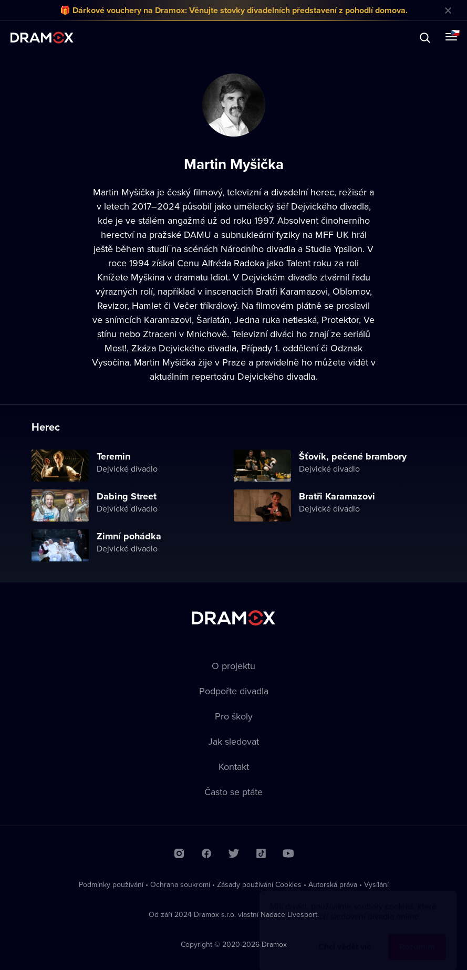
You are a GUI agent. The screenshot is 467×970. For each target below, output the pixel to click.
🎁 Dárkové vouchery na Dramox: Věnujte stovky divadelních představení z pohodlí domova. (234, 10)
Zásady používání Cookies (259, 884)
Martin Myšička (123, 192)
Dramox (42, 37)
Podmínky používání (111, 884)
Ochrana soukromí (180, 884)
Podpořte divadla (233, 690)
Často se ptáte (233, 791)
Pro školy (234, 716)
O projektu (233, 665)
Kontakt (234, 766)
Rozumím (417, 937)
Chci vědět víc (344, 937)
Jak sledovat (233, 741)
